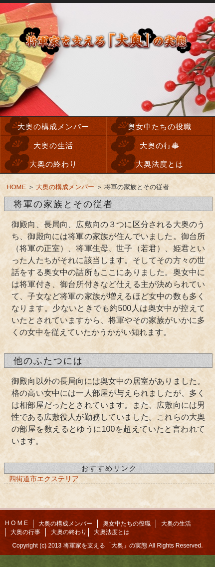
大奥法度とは (160, 164)
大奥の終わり (53, 164)
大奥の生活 (53, 145)
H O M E (16, 523)
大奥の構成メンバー (53, 126)
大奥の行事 (160, 145)
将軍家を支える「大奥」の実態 (105, 545)
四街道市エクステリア (44, 479)
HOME (16, 187)
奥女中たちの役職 (160, 126)
